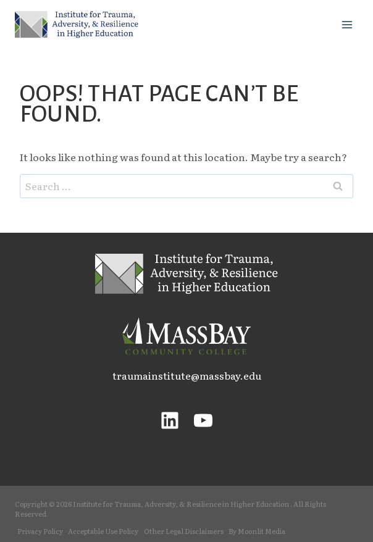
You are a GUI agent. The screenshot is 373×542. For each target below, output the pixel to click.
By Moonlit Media (256, 531)
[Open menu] (346, 24)
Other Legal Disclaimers (184, 531)
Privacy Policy (40, 531)
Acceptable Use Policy (103, 531)
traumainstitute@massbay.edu (186, 375)
